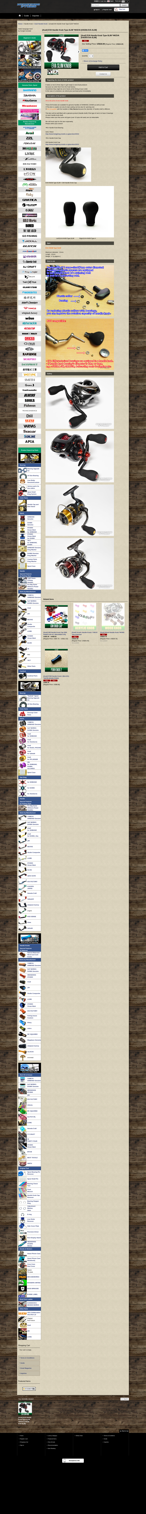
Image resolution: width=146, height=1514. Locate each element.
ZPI (28, 614)
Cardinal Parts (32, 676)
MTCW (29, 1152)
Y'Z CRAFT (31, 1134)
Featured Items (52, 1439)
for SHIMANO (32, 782)
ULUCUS (30, 1052)
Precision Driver (33, 1232)
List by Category (52, 1435)
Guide (22, 1363)
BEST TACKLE (32, 1157)
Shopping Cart (24, 1442)
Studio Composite (33, 852)
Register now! (107, 9)
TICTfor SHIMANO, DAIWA (32, 543)
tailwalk (30, 928)
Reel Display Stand (34, 1238)
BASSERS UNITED (33, 1283)
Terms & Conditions (27, 1358)
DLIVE (29, 643)
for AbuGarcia (32, 794)
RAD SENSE (31, 916)
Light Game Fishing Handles (31, 580)
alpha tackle (31, 876)
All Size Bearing (33, 475)
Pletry (29, 1022)
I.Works (30, 1105)
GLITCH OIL (31, 1117)
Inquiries (23, 1373)
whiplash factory (33, 905)
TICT (29, 660)
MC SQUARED (32, 1034)
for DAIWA (31, 788)
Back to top (125, 1431)
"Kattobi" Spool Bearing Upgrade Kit (33, 698)
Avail (29, 608)
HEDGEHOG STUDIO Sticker (31, 1244)
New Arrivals (51, 1442)
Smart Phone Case (33, 1253)
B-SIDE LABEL (32, 1294)
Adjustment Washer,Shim (31, 1208)
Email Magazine (25, 1368)
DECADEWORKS (33, 1277)
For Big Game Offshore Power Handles (32, 587)
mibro (29, 1028)
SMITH (29, 1163)
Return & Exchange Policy (93, 61)
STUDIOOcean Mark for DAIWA (31, 536)
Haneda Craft (32, 893)
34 (28, 649)
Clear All (125, 1399)
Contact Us (103, 74)
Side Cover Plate (33, 1226)
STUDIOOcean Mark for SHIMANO (32, 530)
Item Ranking (51, 1448)
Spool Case (31, 566)
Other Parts (31, 666)
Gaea (29, 922)
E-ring (29, 1214)
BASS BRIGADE (33, 1288)
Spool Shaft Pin (32, 1179)
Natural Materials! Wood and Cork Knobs (33, 955)
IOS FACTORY (32, 881)
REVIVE (30, 619)
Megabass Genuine (34, 1040)
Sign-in (97, 9)
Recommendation (53, 1445)
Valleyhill (30, 899)
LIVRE (29, 631)
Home (21, 1435)
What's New (79, 1435)
